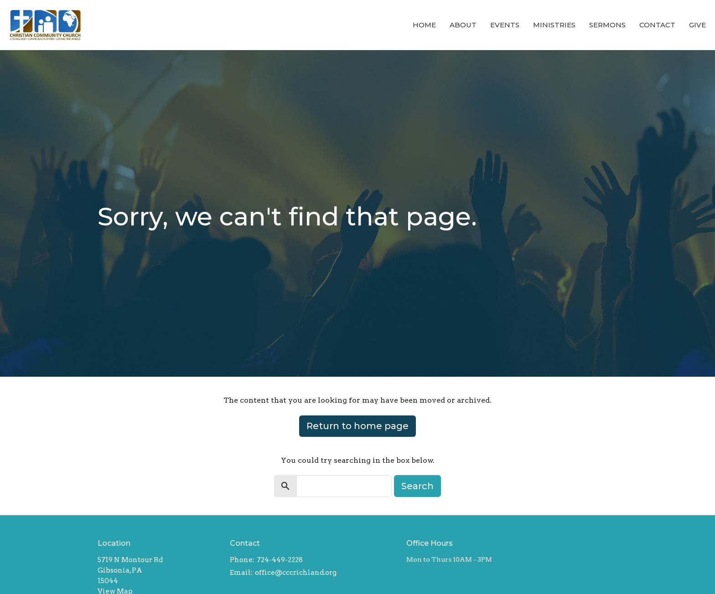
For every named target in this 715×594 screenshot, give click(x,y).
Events (504, 24)
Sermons (607, 24)
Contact (657, 24)
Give (697, 24)
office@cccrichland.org (296, 572)
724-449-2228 (280, 560)
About (463, 24)
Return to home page (357, 425)
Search (417, 486)
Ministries (554, 24)
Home (424, 24)
